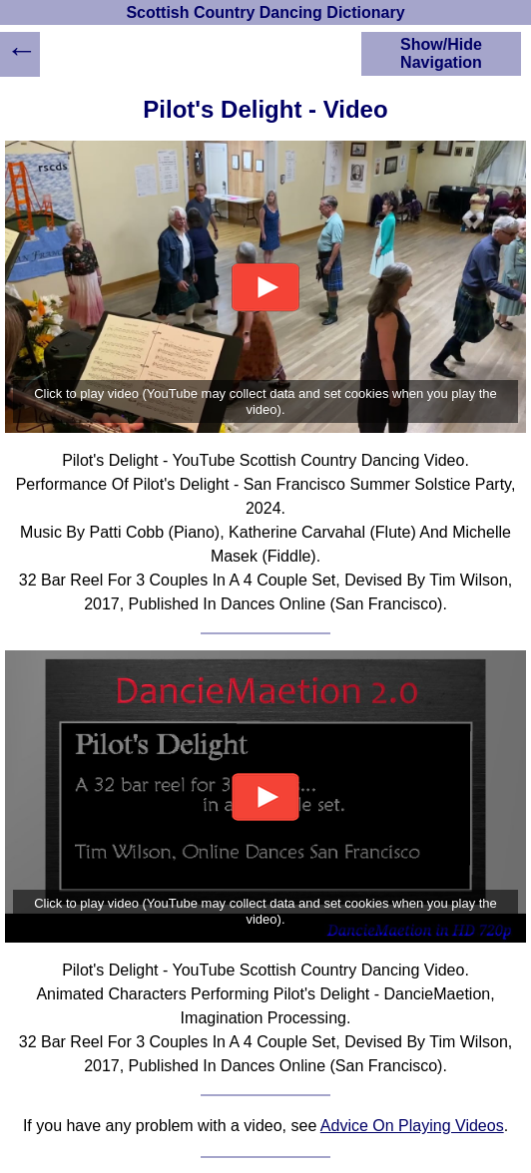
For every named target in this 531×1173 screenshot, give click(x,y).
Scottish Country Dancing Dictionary (265, 12)
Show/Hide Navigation (441, 53)
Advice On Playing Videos (412, 1125)
